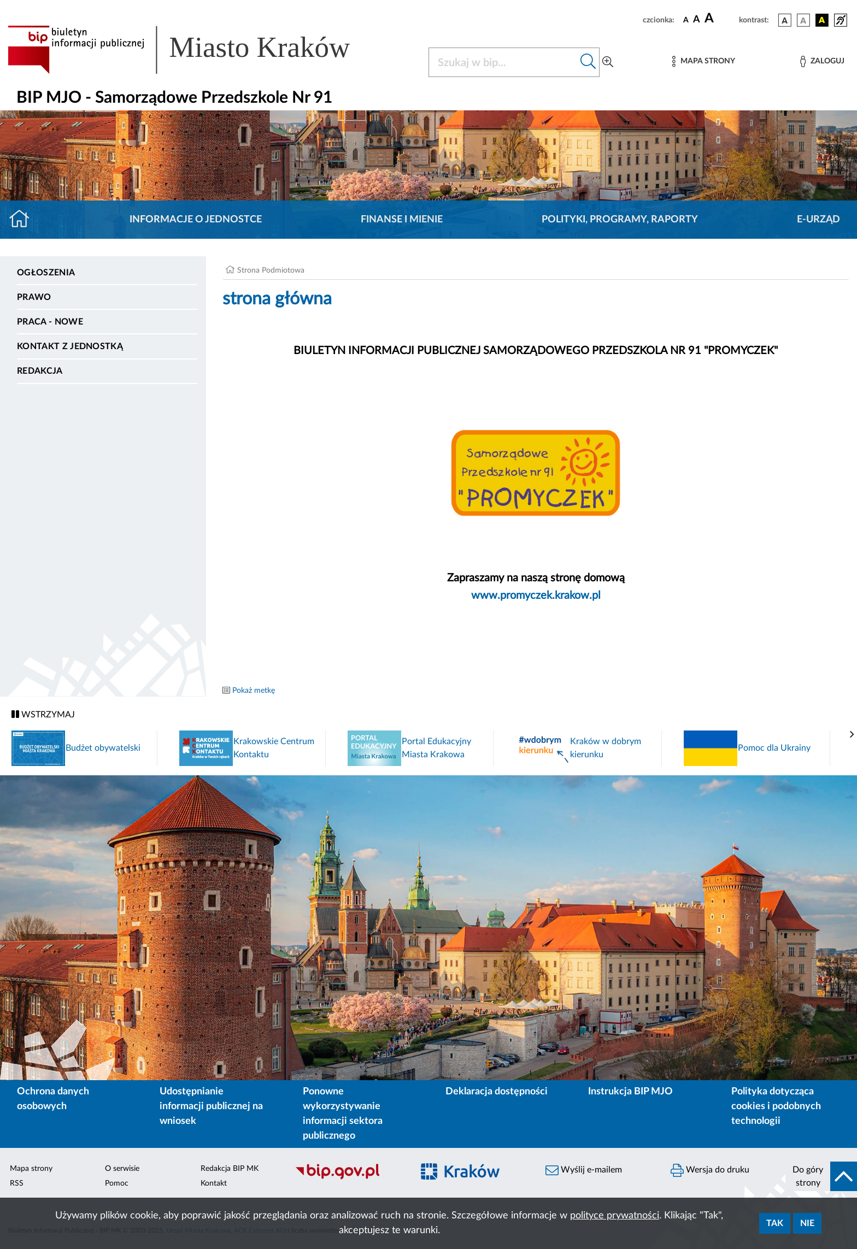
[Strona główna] (23, 219)
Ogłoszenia (46, 272)
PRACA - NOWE (50, 321)
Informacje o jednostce (196, 220)
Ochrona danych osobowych (53, 1099)
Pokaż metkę (253, 690)
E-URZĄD (818, 220)
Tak (774, 1223)
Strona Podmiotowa (270, 270)
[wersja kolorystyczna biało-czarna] (803, 20)
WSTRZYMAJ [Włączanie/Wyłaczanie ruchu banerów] (43, 714)
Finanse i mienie (402, 220)
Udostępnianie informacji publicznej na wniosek (211, 1106)
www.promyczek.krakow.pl (536, 595)
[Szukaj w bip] (588, 62)
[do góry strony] (821, 1176)
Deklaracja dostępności (496, 1092)
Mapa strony (31, 1169)
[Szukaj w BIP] (503, 62)
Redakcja (40, 371)
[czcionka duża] (720, 18)
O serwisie (122, 1169)
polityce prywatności (614, 1216)
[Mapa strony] (703, 61)
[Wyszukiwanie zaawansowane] (607, 62)
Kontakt (214, 1183)
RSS (17, 1183)
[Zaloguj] (822, 61)
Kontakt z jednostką (70, 346)
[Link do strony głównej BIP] (194, 50)
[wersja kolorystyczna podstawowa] (785, 20)
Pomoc (116, 1183)
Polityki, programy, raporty (620, 220)
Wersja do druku (710, 1170)
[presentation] (852, 735)
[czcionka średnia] (696, 20)
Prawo (34, 297)
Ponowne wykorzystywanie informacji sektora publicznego (343, 1114)
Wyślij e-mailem (583, 1170)
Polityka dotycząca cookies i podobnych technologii (776, 1106)
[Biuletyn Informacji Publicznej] (348, 1178)
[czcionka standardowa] (686, 19)
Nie (807, 1223)
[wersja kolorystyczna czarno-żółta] (822, 20)
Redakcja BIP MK (230, 1169)
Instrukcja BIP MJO (630, 1092)
